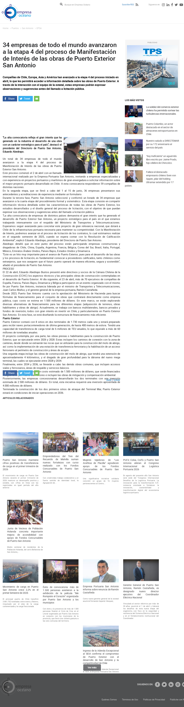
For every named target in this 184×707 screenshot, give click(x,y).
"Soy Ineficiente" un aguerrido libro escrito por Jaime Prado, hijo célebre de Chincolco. (161, 163)
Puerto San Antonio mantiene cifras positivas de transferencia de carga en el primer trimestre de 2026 (20, 544)
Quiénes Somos (137, 699)
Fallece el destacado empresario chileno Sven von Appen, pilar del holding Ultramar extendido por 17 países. (150, 184)
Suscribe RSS (128, 4)
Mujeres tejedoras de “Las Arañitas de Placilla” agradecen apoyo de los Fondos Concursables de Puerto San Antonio (101, 545)
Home (5, 28)
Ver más (92, 669)
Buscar (61, 4)
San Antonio (27, 28)
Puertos (15, 28)
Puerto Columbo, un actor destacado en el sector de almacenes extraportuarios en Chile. (162, 133)
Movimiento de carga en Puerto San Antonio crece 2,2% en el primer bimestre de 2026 (20, 669)
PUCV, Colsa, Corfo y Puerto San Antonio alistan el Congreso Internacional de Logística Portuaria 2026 (141, 544)
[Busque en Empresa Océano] (79, 4)
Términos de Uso (158, 699)
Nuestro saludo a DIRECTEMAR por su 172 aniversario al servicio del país (162, 148)
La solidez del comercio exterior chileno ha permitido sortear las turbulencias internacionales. (162, 110)
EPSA (39, 28)
